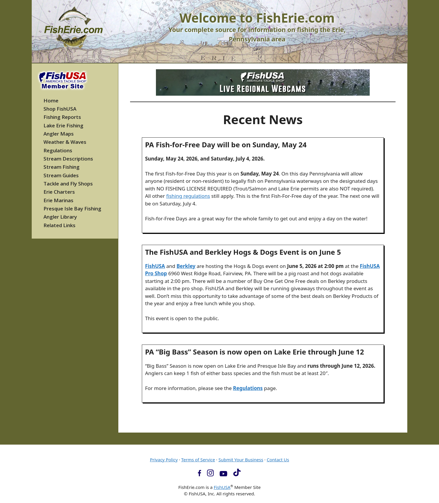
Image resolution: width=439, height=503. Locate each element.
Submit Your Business (240, 460)
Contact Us (278, 460)
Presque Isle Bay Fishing (72, 208)
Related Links (59, 225)
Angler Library (60, 216)
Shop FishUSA (59, 108)
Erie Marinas (58, 200)
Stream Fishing (61, 166)
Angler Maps (58, 133)
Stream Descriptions (68, 158)
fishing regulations (188, 196)
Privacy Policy (164, 460)
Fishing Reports (62, 117)
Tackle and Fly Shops (68, 183)
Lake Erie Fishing (63, 125)
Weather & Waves (64, 142)
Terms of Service (198, 460)
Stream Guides (61, 175)
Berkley (185, 266)
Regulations (248, 388)
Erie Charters (59, 191)
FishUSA (155, 266)
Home (50, 100)
